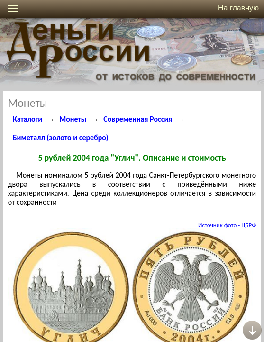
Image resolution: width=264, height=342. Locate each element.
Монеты (72, 119)
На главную (238, 8)
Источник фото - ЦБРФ (227, 224)
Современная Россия (137, 119)
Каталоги (28, 119)
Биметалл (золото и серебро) (61, 137)
